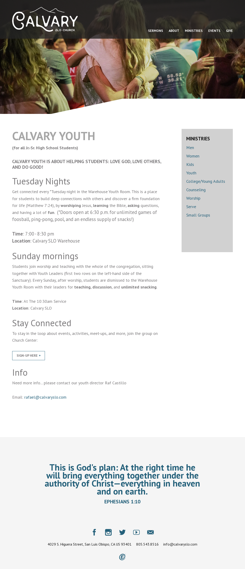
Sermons (155, 31)
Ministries (194, 31)
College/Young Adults (205, 181)
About (174, 31)
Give (229, 31)
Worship (193, 198)
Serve (191, 206)
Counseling (196, 189)
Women (192, 156)
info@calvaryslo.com (180, 544)
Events (214, 31)
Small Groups (198, 215)
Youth (191, 173)
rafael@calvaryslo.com (45, 397)
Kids (190, 164)
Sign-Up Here (27, 355)
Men (190, 147)
